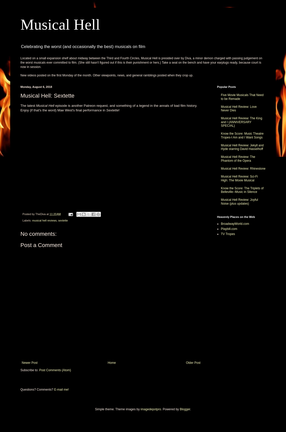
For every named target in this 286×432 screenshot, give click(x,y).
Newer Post (30, 363)
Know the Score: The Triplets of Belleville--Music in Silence (242, 190)
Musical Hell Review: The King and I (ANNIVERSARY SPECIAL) (241, 121)
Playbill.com (229, 229)
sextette (63, 220)
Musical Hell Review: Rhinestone (243, 168)
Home (112, 363)
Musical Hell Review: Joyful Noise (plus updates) (239, 201)
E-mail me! (61, 389)
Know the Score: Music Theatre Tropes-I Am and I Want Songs (242, 135)
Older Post (193, 363)
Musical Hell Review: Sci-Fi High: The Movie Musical (239, 178)
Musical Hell (60, 24)
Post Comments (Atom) (55, 370)
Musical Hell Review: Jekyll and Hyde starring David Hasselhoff (242, 147)
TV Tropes (228, 234)
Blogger (185, 409)
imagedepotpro (151, 409)
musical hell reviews (44, 220)
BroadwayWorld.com (235, 224)
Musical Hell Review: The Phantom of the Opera (238, 158)
